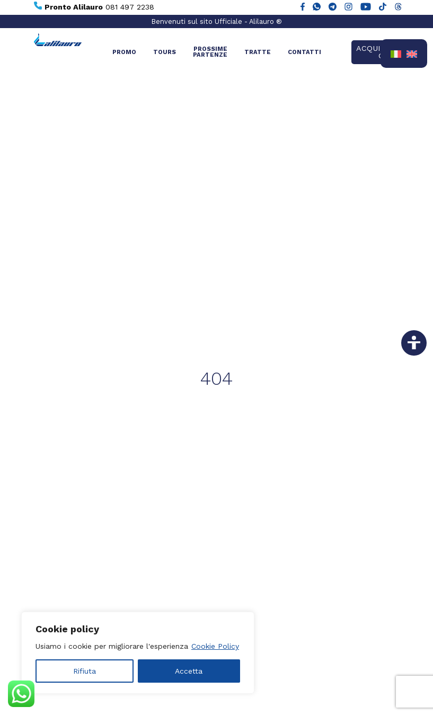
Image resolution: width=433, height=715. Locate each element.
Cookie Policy (215, 646)
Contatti (304, 52)
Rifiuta (84, 671)
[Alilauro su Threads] (398, 7)
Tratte (257, 52)
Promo (124, 52)
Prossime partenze (210, 52)
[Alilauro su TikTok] (382, 7)
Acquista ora (375, 52)
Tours (164, 52)
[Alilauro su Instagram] (348, 7)
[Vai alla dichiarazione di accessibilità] (414, 343)
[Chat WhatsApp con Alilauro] (317, 7)
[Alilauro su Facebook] (303, 7)
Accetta (188, 671)
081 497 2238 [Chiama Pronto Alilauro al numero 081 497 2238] (94, 6)
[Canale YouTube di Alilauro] (366, 7)
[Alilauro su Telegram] (333, 7)
